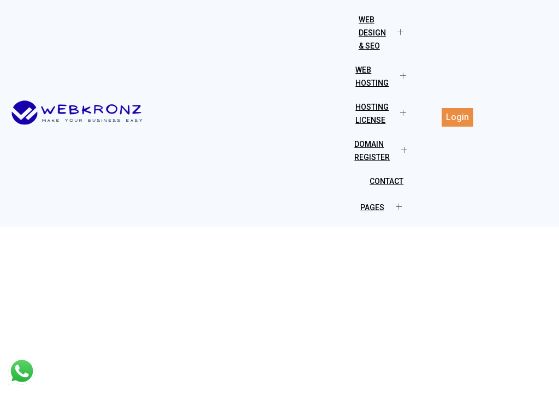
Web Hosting (384, 76)
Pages (385, 207)
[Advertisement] (279, 309)
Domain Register (384, 151)
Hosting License (384, 113)
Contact (386, 181)
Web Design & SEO (385, 32)
